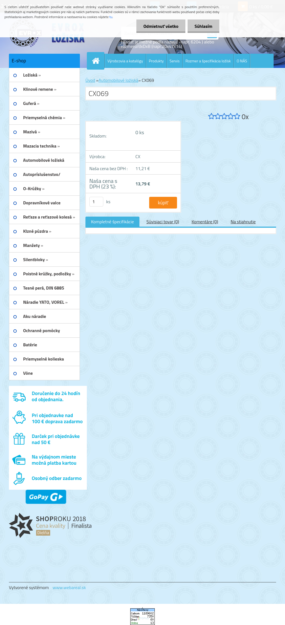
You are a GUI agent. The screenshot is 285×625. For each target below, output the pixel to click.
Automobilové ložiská (118, 80)
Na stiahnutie (243, 221)
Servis (174, 61)
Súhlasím (203, 26)
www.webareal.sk (69, 587)
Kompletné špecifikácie (112, 221)
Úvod (90, 80)
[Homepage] (98, 61)
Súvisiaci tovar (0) (162, 221)
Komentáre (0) (204, 221)
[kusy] (96, 202)
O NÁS (242, 61)
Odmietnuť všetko (160, 26)
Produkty (156, 61)
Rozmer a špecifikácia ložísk (208, 61)
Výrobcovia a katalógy (125, 61)
